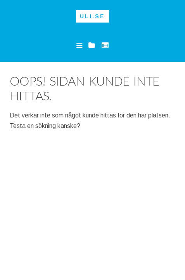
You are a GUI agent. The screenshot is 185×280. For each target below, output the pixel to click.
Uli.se (92, 16)
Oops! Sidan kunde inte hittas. (84, 88)
